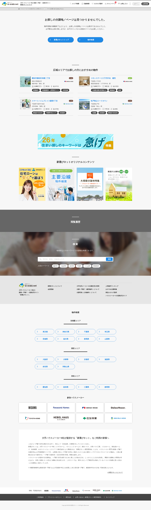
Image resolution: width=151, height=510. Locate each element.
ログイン (136, 4)
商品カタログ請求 (111, 292)
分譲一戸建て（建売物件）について (88, 289)
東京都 (45, 332)
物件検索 (91, 40)
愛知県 (45, 387)
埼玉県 (107, 332)
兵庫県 (65, 359)
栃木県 (65, 339)
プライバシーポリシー (55, 497)
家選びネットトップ (61, 40)
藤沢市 (55, 266)
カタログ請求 (98, 3)
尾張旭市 (96, 266)
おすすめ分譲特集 (111, 289)
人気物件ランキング (112, 286)
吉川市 (72, 266)
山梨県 (107, 339)
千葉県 (86, 332)
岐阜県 (65, 387)
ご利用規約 (40, 497)
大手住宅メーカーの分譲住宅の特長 (88, 286)
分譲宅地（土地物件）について (86, 292)
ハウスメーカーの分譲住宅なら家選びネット (32, 8)
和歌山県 (66, 367)
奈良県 (45, 367)
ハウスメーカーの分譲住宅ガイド (116, 295)
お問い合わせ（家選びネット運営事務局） (88, 497)
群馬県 (86, 339)
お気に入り (124, 3)
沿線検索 (86, 3)
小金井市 (63, 266)
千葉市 (79, 266)
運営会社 (68, 497)
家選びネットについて (26, 4)
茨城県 (45, 339)
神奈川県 (66, 332)
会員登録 (145, 4)
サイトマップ (110, 497)
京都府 (86, 359)
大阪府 (45, 359)
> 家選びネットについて (115, 472)
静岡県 (107, 387)
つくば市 (87, 266)
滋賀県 (107, 359)
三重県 (86, 387)
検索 (109, 259)
